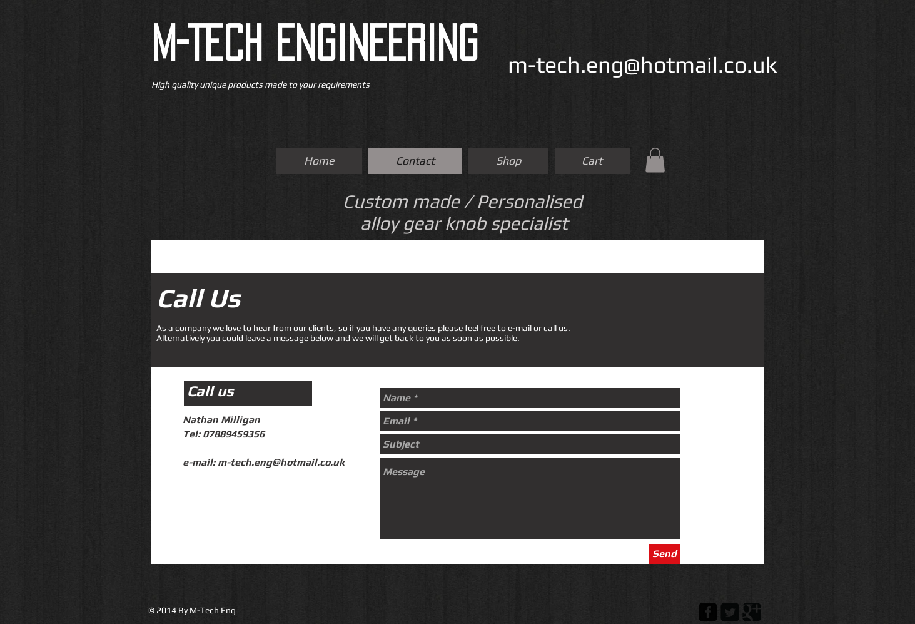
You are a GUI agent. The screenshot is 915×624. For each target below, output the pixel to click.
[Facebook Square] (708, 612)
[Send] (664, 554)
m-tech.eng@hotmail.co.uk (642, 64)
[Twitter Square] (729, 612)
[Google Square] (751, 612)
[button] (655, 160)
